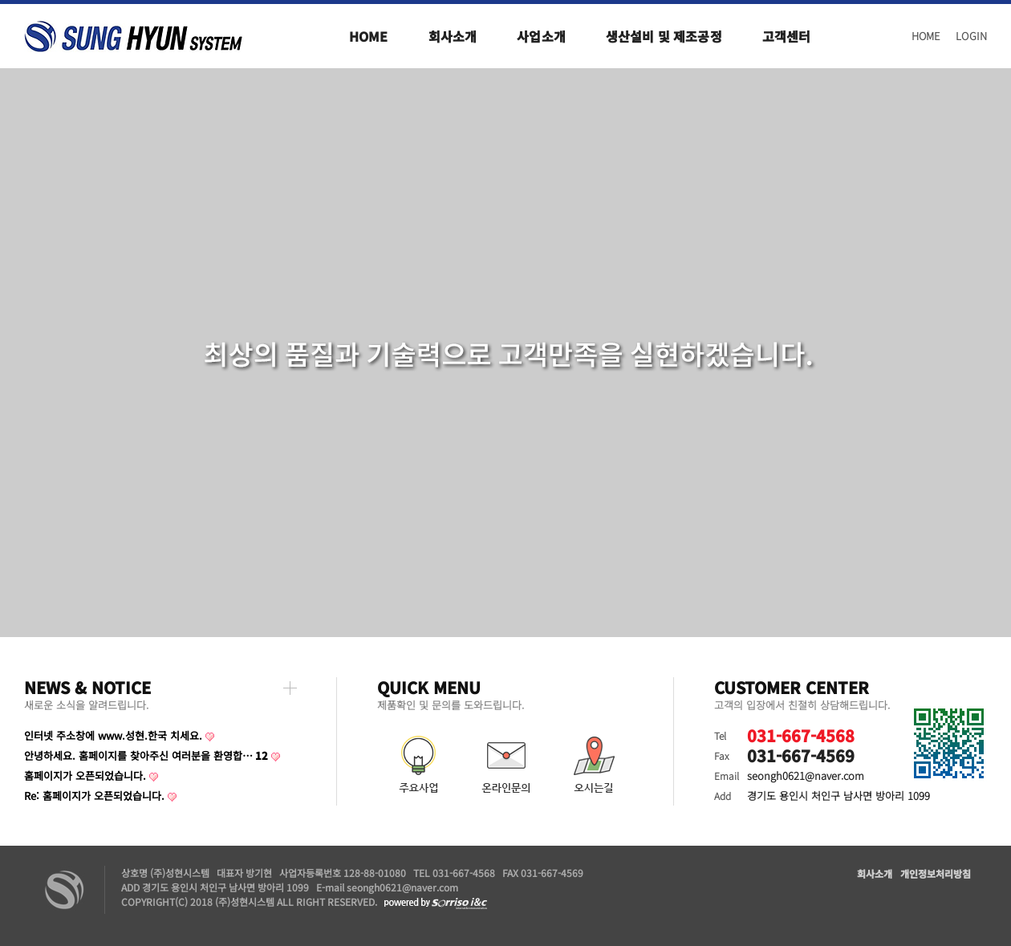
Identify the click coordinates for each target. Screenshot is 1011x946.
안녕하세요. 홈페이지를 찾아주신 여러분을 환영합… (146, 755)
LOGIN (971, 35)
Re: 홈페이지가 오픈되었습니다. (94, 795)
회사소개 (874, 873)
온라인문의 (505, 765)
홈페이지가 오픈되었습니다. (85, 775)
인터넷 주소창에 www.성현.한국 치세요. (113, 735)
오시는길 (594, 765)
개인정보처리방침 (935, 873)
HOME (926, 35)
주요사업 (417, 765)
